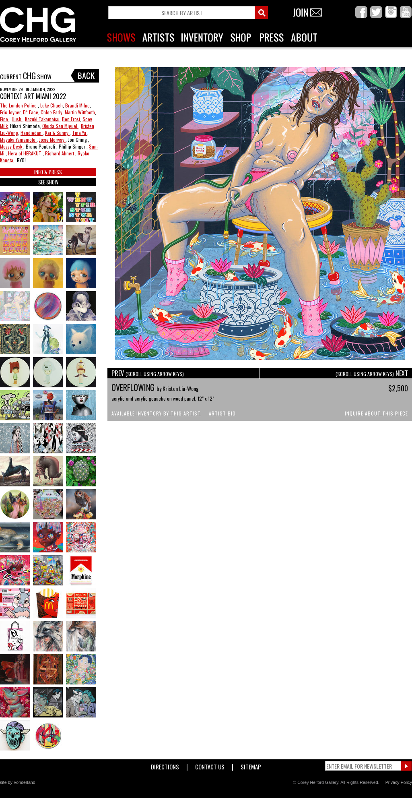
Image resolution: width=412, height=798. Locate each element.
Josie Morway (52, 139)
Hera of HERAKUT (25, 153)
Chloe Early (51, 112)
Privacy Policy (398, 782)
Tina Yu (79, 132)
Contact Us (210, 765)
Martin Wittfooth (80, 112)
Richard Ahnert (60, 153)
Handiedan (32, 132)
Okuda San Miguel (60, 125)
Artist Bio (222, 413)
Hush (17, 119)
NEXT (372, 373)
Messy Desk (11, 146)
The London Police (19, 105)
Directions (165, 765)
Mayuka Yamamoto (18, 139)
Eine (4, 119)
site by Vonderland (17, 782)
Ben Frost (71, 119)
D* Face (30, 112)
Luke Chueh (51, 105)
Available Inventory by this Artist (156, 413)
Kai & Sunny (57, 132)
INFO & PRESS (48, 172)
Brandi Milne (77, 105)
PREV (147, 373)
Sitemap (251, 765)
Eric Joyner (10, 112)
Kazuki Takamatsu (42, 119)
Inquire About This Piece (376, 413)
